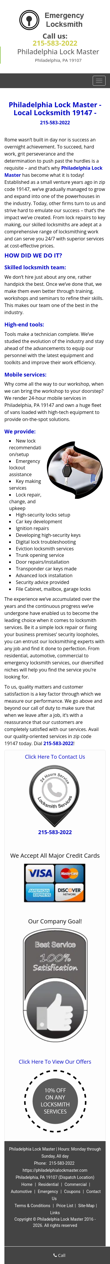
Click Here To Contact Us (55, 756)
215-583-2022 (55, 43)
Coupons (72, 1191)
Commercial (76, 1184)
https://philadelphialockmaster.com (55, 1170)
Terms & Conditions (32, 1205)
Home (27, 1184)
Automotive (21, 1191)
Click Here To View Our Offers (55, 1061)
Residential (48, 1184)
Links (55, 1212)
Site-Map (86, 1205)
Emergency (48, 1191)
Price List (64, 1205)
